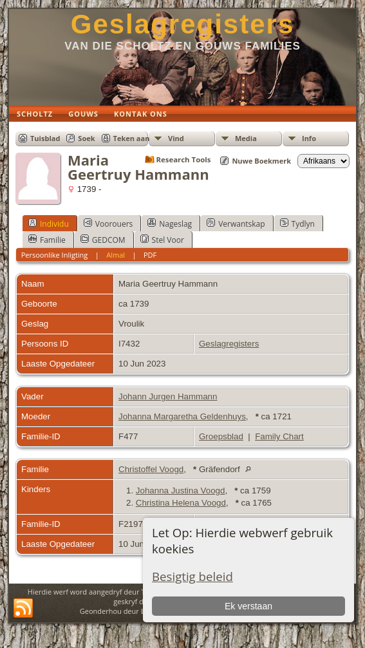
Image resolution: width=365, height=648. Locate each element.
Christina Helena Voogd (181, 503)
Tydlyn (297, 223)
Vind (176, 138)
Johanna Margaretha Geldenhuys (182, 416)
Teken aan (131, 138)
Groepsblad (221, 436)
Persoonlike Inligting (54, 255)
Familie (47, 239)
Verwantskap (236, 223)
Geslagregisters (183, 24)
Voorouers (108, 223)
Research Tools (183, 159)
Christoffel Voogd (150, 469)
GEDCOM (103, 239)
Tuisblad (45, 138)
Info (309, 138)
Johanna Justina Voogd (180, 490)
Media (246, 138)
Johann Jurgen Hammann (167, 396)
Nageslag (169, 223)
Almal (115, 255)
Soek (86, 138)
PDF (150, 255)
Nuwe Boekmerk (261, 161)
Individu (48, 223)
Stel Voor (162, 239)
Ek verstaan (248, 606)
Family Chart (279, 436)
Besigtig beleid (192, 576)
